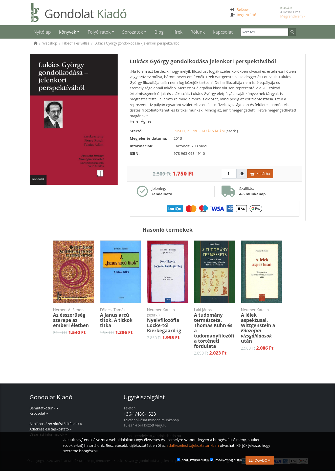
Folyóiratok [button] (99, 32)
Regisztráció (246, 14)
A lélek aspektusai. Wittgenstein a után (261, 325)
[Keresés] (264, 32)
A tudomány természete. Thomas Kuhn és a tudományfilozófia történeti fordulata (214, 328)
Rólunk (197, 32)
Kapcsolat (223, 32)
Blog (159, 32)
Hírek (177, 32)
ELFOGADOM (259, 460)
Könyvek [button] (67, 32)
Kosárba (260, 173)
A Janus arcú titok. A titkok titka (120, 318)
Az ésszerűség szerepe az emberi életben (73, 318)
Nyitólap (42, 32)
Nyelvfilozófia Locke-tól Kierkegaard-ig (167, 320)
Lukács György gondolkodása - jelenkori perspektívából (137, 43)
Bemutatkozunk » (44, 408)
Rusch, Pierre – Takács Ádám (199, 131)
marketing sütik (228, 459)
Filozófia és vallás (75, 43)
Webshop (50, 43)
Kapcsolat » (39, 413)
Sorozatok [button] (132, 32)
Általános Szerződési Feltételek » (56, 423)
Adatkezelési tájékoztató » (50, 429)
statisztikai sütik (195, 459)
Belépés (243, 9)
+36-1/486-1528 (140, 414)
